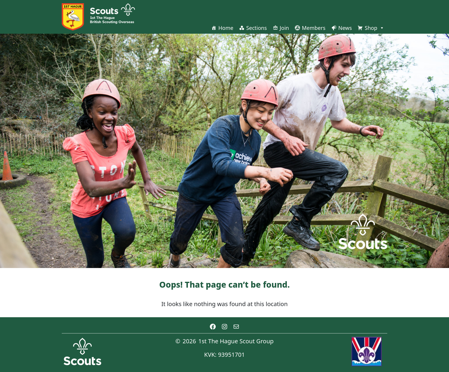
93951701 (231, 355)
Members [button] (313, 27)
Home (225, 27)
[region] (224, 151)
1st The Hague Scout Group (236, 341)
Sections (256, 27)
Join (284, 27)
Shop (374, 28)
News (345, 27)
